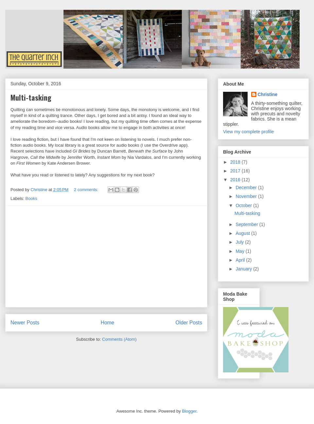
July (240, 242)
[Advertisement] (106, 256)
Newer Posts (24, 322)
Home (107, 322)
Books (31, 198)
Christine (268, 94)
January (244, 268)
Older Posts (189, 322)
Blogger (189, 411)
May (240, 251)
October (244, 205)
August (243, 233)
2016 (236, 179)
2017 (236, 170)
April (241, 260)
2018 (236, 162)
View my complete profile (248, 131)
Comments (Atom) (119, 339)
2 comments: (86, 189)
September (247, 224)
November (247, 196)
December (247, 187)
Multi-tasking (30, 97)
